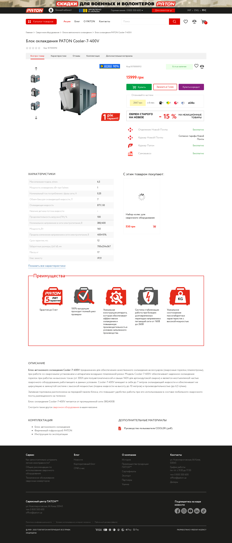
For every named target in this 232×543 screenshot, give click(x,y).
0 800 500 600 (186, 474)
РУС (204, 10)
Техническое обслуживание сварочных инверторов (40, 479)
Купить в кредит (191, 87)
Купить (139, 87)
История (129, 459)
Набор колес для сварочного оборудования (140, 216)
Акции (67, 21)
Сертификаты (132, 471)
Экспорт (129, 475)
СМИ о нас (80, 468)
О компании (132, 455)
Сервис (30, 455)
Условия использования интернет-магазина (73, 522)
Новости (79, 459)
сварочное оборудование (66, 407)
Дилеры (178, 482)
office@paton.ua (183, 477)
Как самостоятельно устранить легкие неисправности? (41, 461)
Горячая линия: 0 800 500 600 (127, 10)
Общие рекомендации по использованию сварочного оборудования (40, 470)
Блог (77, 21)
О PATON (89, 21)
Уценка (128, 484)
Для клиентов (163, 10)
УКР (189, 10)
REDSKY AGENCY (199, 529)
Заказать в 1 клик (165, 87)
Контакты (104, 21)
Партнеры (130, 480)
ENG (196, 10)
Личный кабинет (60, 10)
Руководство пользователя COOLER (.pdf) (148, 428)
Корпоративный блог (86, 464)
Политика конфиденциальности (39, 522)
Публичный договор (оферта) (106, 522)
